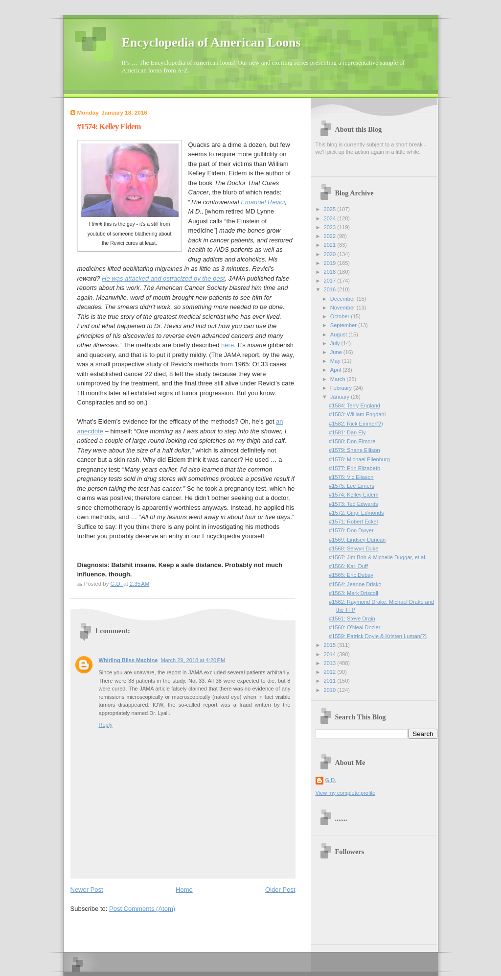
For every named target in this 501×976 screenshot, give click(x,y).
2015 (331, 645)
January (340, 397)
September (344, 325)
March (338, 379)
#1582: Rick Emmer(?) (356, 424)
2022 (331, 236)
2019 (331, 263)
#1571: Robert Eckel (353, 521)
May (336, 361)
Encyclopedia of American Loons (211, 42)
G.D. (331, 780)
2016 (331, 289)
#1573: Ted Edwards (353, 504)
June (336, 352)
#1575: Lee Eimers (351, 486)
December (343, 299)
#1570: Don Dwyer (351, 530)
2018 (331, 272)
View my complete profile (346, 793)
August (339, 334)
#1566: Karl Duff (348, 566)
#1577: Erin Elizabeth (354, 468)
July (336, 343)
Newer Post (86, 889)
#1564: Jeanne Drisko (355, 584)
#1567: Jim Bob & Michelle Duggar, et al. (378, 557)
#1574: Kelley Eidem (353, 495)
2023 (331, 227)
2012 (331, 672)
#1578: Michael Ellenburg (359, 459)
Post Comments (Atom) (142, 908)
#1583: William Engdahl (357, 414)
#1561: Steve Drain (352, 618)
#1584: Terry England (354, 405)
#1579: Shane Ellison (354, 450)
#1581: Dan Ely (347, 432)
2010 (331, 690)
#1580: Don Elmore (352, 441)
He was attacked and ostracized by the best (163, 278)
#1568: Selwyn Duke (353, 548)
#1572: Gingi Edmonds (356, 513)
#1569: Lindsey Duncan (357, 540)
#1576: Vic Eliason (351, 477)
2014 (331, 654)
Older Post (280, 889)
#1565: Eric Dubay (351, 575)
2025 (331, 209)
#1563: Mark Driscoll (353, 593)
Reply (106, 725)
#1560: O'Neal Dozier (354, 627)
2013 (331, 663)
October (340, 316)
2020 (331, 254)
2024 (331, 218)
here (227, 345)
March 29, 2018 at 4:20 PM (192, 660)
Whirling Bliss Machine (128, 660)
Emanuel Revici (263, 202)
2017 (331, 281)
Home (184, 889)
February (341, 388)
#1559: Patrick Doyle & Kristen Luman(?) (378, 636)
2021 (331, 245)
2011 (331, 681)
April (336, 370)
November (343, 307)
